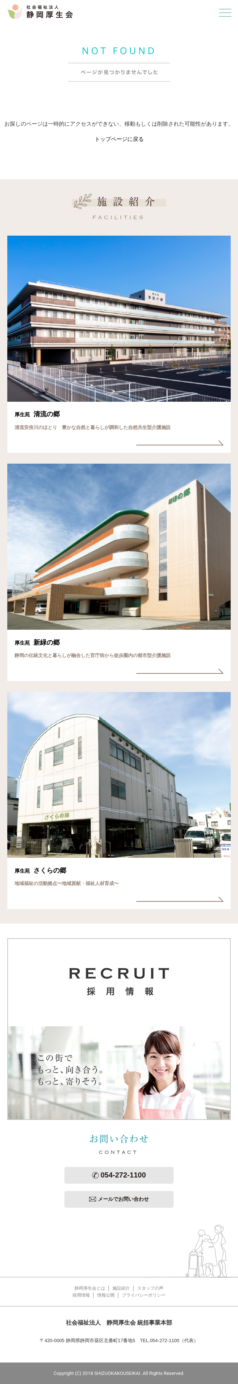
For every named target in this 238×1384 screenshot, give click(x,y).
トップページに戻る (119, 139)
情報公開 (106, 1295)
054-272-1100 (119, 1175)
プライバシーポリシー (144, 1295)
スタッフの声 (150, 1288)
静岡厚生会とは (90, 1288)
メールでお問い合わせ (119, 1199)
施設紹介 (121, 1288)
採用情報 (81, 1295)
